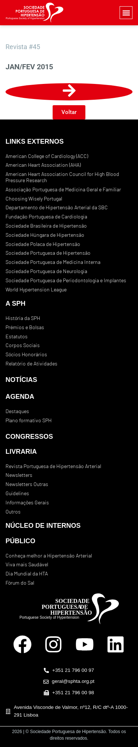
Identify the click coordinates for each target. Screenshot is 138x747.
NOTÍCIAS (21, 379)
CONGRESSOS (29, 436)
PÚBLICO (20, 541)
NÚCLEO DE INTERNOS (43, 525)
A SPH (15, 303)
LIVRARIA (21, 451)
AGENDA (20, 396)
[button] (126, 12)
